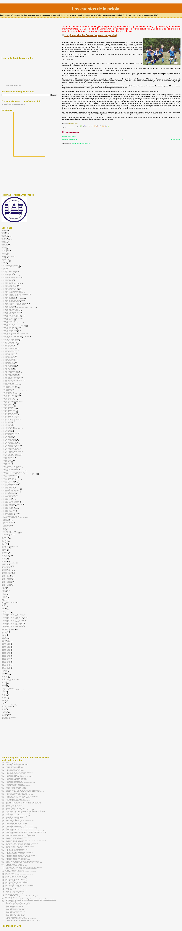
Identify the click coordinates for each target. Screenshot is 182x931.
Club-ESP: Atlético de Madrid (10, 395)
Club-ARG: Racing (7, 324)
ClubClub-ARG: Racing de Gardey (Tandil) (14, 517)
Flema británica (6, 566)
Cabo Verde (5, 261)
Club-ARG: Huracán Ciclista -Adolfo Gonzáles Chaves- (18, 307)
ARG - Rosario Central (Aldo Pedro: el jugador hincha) (18, 846)
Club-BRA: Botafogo (8, 351)
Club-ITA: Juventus (7, 460)
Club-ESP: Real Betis (8, 407)
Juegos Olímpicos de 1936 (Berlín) (12, 619)
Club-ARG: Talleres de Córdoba (11, 338)
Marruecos (5, 638)
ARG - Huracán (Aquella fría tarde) (12, 805)
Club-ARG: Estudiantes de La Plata (12, 298)
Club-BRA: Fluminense (8, 357)
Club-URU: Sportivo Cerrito (10, 513)
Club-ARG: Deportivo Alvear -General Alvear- (15, 294)
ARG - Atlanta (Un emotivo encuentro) (13, 767)
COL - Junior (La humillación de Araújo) (13, 870)
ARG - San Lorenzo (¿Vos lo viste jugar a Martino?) (17, 852)
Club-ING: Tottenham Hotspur (10, 454)
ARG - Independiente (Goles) (10, 814)
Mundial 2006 (6, 667)
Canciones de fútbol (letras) (10, 265)
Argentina (4, 244)
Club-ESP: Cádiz (7, 398)
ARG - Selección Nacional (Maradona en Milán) (16, 856)
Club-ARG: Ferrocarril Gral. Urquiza (12, 300)
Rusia (3, 693)
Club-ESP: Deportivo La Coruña (11, 401)
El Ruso (4, 551)
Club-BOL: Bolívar (7, 347)
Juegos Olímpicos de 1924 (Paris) (12, 616)
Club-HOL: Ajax (6, 431)
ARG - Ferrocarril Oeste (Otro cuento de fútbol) (16, 800)
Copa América (6, 520)
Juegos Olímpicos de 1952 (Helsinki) (13, 620)
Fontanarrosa (6, 567)
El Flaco (4, 545)
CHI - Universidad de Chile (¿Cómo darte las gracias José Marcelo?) (22, 867)
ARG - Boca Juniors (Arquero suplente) (13, 773)
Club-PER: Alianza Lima (9, 477)
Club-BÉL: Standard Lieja (9, 344)
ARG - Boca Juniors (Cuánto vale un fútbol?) (15, 779)
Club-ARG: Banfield (7, 282)
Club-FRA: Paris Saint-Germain (11, 428)
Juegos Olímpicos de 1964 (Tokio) (12, 622)
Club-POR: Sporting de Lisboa (11, 489)
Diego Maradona (7, 534)
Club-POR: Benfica (7, 486)
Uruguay (4, 712)
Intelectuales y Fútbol (8, 602)
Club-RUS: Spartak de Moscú (10, 492)
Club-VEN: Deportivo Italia (9, 516)
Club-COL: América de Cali (10, 378)
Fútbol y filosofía (6, 576)
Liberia (4, 635)
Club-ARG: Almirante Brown (10, 276)
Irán (3, 605)
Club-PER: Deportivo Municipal (11, 480)
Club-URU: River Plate (8, 510)
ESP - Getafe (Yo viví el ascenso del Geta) (14, 876)
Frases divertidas (7, 573)
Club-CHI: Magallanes (8, 369)
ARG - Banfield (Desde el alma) (11, 769)
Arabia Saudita (6, 239)
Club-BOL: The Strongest (9, 348)
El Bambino (5, 539)
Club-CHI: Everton (7, 368)
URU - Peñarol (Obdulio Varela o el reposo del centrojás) (19, 918)
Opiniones (5, 674)
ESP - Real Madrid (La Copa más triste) (13, 879)
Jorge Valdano (6, 613)
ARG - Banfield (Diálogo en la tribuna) (13, 770)
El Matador (5, 549)
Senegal (4, 694)
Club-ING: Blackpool (8, 436)
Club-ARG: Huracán (8, 306)
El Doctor (4, 543)
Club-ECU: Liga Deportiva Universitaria (13, 390)
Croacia (4, 528)
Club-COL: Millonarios (8, 383)
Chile (3, 268)
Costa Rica (5, 526)
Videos (4, 715)
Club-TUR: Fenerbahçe (9, 495)
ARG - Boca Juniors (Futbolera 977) (12, 781)
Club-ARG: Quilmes (7, 321)
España (4, 561)
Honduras (4, 596)
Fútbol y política (6, 584)
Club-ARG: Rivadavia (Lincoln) (11, 327)
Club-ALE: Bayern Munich (9, 271)
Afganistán (5, 230)
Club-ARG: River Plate (8, 329)
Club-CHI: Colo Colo (8, 366)
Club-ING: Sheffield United (10, 449)
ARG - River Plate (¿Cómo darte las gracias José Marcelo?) (20, 843)
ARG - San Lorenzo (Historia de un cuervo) (15, 849)
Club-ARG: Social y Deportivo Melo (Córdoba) (15, 336)
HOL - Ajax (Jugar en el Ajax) (10, 894)
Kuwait (4, 628)
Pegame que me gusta (8, 679)
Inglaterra (4, 600)
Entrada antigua (175, 139)
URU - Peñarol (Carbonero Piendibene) (13, 917)
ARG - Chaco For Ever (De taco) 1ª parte (14, 787)
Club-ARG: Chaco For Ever (10, 289)
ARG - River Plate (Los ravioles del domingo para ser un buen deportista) (24, 840)
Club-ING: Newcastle (8, 446)
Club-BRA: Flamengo (8, 356)
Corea (3, 523)
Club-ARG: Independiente (9, 309)
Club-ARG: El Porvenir (8, 297)
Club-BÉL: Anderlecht (8, 342)
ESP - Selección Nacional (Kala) (11, 887)
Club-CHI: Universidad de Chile (11, 377)
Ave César (5, 250)
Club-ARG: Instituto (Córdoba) (11, 310)
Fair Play (4, 564)
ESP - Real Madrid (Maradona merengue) (14, 880)
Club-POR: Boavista (8, 487)
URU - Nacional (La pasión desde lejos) (13, 911)
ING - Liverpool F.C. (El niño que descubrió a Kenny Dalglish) (20, 896)
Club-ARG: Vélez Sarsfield (10, 341)
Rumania (4, 691)
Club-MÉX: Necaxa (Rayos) (10, 469)
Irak (3, 603)
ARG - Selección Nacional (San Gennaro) (14, 858)
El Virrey (4, 554)
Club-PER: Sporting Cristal (10, 483)
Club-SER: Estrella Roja (9, 493)
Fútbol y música (6, 582)
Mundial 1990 (6, 661)
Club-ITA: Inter (6, 458)
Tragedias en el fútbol (8, 705)
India (3, 599)
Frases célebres (6, 570)
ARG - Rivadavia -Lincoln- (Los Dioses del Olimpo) (17, 837)
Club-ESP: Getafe (7, 404)
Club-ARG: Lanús (7, 313)
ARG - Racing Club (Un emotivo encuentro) (15, 834)
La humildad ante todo (8, 629)
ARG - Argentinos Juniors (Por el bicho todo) (15, 764)
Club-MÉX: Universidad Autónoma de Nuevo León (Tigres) (19, 474)
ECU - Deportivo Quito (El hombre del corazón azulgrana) (19, 871)
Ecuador (4, 537)
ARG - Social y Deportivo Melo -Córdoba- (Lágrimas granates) (20, 861)
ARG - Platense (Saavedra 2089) (11, 826)
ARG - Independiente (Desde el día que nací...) (16, 813)
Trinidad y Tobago (7, 706)
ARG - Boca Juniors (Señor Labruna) (13, 784)
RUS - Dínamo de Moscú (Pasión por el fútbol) (16, 903)
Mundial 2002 (6, 665)
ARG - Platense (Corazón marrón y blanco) (15, 822)
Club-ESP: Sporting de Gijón (10, 419)
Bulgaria (4, 259)
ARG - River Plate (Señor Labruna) (12, 841)
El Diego (4, 542)
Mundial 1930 (6, 641)
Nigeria (4, 670)
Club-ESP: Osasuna (8, 406)
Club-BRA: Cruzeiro (7, 354)
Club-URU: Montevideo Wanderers (12, 504)
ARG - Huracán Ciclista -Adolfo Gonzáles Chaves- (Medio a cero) (21, 809)
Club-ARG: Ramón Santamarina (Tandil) (14, 326)
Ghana (4, 587)
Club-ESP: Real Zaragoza (9, 416)
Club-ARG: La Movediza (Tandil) (11, 312)
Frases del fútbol (7, 572)
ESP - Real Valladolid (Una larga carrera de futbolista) (18, 885)
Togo (3, 703)
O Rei (3, 673)
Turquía (4, 709)
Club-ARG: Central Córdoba (10, 286)
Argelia (4, 242)
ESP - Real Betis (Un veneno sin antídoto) (14, 877)
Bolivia (4, 255)
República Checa (7, 688)
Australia (4, 247)
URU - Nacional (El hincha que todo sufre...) (15, 908)
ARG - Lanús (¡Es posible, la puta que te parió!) (16, 816)
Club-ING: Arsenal (7, 434)
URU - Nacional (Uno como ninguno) (13, 915)
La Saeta (4, 631)
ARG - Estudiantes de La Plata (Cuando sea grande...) (18, 794)
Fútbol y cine (5, 575)
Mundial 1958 (6, 649)
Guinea (4, 591)
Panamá (4, 676)
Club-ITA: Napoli (6, 463)
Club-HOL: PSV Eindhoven (10, 433)
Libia (3, 637)
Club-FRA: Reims (7, 430)
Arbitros (4, 241)
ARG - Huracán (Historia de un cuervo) (13, 808)
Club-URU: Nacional (8, 505)
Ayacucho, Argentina (13, 85)
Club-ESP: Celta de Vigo (9, 400)
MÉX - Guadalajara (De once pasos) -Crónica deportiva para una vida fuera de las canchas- (29, 900)
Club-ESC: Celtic (7, 392)
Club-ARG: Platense (8, 319)
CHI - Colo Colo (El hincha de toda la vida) (14, 865)
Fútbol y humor (6, 579)
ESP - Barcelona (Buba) (9, 873)
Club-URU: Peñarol (7, 507)
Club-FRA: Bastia (7, 422)
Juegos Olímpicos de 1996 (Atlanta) (12, 626)
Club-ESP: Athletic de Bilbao (10, 394)
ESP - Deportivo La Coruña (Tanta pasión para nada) (17, 874)
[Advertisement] (104, 23)
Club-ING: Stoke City (8, 452)
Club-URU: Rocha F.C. (8, 511)
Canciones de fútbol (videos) (10, 267)
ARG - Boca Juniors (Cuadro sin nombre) (14, 778)
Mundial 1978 (6, 656)
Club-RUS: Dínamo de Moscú (10, 490)
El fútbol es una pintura (8, 546)
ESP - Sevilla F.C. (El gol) (9, 888)
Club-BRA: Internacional (9, 360)
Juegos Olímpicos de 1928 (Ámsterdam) (14, 617)
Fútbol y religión (6, 585)
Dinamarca (5, 535)
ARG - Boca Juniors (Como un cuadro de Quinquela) (17, 776)
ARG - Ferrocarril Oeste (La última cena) (14, 799)
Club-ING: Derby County (9, 439)
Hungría (4, 597)
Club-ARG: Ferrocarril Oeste (10, 301)
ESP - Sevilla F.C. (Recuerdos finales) (13, 891)
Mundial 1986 (6, 659)
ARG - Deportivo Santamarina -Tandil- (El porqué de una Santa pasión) (23, 791)
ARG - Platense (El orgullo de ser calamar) (14, 823)
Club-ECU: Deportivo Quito (10, 387)
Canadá (4, 264)
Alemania (4, 233)
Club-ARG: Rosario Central (10, 330)
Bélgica (4, 252)
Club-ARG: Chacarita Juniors (10, 288)
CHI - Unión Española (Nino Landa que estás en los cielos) (19, 868)
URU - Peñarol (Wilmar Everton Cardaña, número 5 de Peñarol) (21, 920)
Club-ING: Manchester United (10, 445)
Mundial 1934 (6, 643)
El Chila (4, 540)
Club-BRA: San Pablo (8, 362)
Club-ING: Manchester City (10, 443)
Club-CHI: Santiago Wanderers (11, 372)
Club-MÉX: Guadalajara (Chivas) (11, 468)
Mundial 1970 (6, 653)
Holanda (4, 594)
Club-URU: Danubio (8, 499)
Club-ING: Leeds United (9, 440)
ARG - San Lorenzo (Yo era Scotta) (12, 850)
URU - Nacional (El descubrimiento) (12, 906)
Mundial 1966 (6, 652)
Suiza (3, 702)
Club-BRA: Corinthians (8, 353)
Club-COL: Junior (7, 381)
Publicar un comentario (69, 136)
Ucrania (4, 711)
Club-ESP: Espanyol (8, 403)
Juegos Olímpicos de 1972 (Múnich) (12, 623)
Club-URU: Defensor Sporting (10, 501)
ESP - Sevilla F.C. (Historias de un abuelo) (14, 890)
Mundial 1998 (6, 664)
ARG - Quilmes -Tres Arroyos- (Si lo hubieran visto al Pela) (19, 828)
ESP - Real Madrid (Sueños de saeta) (13, 884)
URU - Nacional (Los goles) (10, 912)
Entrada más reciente (69, 139)
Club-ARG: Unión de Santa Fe (11, 339)
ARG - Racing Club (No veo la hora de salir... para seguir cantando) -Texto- (24, 831)
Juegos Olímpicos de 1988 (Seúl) (12, 625)
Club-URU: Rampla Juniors (10, 508)
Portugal (4, 687)
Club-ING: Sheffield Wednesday (11, 451)
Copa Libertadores (7, 522)
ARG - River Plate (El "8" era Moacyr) (13, 838)
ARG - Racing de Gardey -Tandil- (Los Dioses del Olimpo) (19, 835)
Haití (3, 593)
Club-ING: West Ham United (10, 455)
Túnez (3, 708)
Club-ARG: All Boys (7, 274)
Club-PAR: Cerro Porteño (9, 475)
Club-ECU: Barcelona (8, 386)
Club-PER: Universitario (9, 484)
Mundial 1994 (6, 662)
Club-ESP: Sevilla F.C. (8, 418)
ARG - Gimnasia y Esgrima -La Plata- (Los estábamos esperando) (21, 803)
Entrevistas (5, 557)
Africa (3, 232)
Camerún (4, 262)
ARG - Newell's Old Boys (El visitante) (13, 819)
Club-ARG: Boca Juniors (9, 285)
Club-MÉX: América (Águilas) (10, 466)
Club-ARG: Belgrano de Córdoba (11, 283)
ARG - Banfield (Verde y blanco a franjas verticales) (17, 772)
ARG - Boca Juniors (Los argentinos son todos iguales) (18, 782)
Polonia (4, 685)
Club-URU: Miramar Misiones (10, 502)
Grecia (4, 588)
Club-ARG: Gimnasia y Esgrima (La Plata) (14, 303)
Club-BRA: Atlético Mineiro (10, 350)
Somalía (4, 697)
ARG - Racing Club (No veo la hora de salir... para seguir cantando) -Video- (24, 832)
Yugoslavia (5, 718)
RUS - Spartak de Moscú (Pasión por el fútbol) (15, 905)
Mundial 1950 (6, 646)
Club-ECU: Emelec (7, 389)
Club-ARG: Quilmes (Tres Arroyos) (12, 323)
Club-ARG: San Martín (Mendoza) (12, 335)
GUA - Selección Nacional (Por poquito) (13, 893)
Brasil (3, 258)
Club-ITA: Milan (6, 461)
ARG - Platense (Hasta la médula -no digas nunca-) (17, 825)
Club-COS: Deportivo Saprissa (11, 384)
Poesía (4, 684)
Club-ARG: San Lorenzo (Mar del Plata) (13, 333)
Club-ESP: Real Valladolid (9, 415)
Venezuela (5, 714)
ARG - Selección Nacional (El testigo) (13, 853)
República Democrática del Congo (12, 690)
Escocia (4, 558)
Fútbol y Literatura (7, 581)
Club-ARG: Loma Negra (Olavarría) (12, 315)
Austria (4, 248)
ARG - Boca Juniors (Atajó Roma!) (12, 775)
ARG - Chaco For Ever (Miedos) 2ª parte (14, 788)
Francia (4, 569)
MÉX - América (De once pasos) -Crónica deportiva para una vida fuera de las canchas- (28, 899)
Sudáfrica (4, 699)
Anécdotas (5, 236)
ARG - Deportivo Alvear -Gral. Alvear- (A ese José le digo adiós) (21, 790)
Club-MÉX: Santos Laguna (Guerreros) (13, 471)
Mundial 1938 (6, 644)
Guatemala (5, 590)
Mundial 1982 (6, 658)
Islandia (4, 606)
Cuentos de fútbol (72, 123)
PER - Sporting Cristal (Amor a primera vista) (15, 902)
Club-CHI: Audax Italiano (9, 365)
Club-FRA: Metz (6, 424)
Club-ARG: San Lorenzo (9, 332)
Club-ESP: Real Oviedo (9, 412)
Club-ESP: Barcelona (8, 397)
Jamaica (4, 610)
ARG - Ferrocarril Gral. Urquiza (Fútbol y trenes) (16, 797)
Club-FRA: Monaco (7, 425)
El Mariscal (5, 548)
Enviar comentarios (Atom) (81, 143)
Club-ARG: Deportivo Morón (10, 295)
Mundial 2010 (6, 668)
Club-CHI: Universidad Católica (11, 375)
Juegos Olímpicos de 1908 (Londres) (13, 614)
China (3, 270)
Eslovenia (4, 560)
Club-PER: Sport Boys (8, 481)
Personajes (5, 681)
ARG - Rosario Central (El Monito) (12, 847)
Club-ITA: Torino (6, 465)
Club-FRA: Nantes (7, 427)
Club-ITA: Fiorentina (8, 457)
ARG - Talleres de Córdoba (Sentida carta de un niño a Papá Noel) (22, 862)
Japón (3, 611)
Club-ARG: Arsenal (7, 279)
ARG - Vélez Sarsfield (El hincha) (12, 864)
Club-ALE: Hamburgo (8, 273)
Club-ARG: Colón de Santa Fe (11, 291)
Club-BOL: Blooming (8, 345)
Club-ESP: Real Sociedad (9, 413)
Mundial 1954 (6, 647)
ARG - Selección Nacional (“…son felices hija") (16, 859)
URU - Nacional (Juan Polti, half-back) (13, 909)
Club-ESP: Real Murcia (8, 410)
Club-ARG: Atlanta (7, 280)
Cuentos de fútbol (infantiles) (10, 532)
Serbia (3, 696)
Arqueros (4, 245)
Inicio (123, 139)
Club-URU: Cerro (7, 498)
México (4, 640)
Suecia (4, 700)
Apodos (4, 238)
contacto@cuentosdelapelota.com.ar (13, 104)
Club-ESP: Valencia (7, 421)
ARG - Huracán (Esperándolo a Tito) (12, 806)
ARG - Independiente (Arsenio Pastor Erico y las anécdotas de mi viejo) (23, 811)
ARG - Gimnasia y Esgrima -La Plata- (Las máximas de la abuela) (21, 802)
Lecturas (4, 632)
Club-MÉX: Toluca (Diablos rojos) (11, 472)
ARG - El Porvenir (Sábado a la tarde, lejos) (15, 793)
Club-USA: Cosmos (7, 514)
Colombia (4, 519)
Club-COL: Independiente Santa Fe (12, 380)
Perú (3, 682)
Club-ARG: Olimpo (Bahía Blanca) (12, 318)
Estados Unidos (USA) (8, 563)
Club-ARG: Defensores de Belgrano (12, 292)
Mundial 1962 (6, 650)
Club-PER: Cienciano (8, 478)
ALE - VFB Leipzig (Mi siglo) (10, 763)
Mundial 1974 (6, 655)
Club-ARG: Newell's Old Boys (10, 316)
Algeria (4, 235)
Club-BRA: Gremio (7, 359)
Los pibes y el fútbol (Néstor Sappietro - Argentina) (90, 35)
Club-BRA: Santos (7, 363)
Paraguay (4, 677)
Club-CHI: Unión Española (9, 374)
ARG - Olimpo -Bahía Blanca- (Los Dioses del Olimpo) (18, 820)
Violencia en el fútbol (8, 717)
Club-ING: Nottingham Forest (10, 448)
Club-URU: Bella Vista (8, 496)
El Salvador (5, 552)
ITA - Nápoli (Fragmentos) (9, 897)
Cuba (3, 529)
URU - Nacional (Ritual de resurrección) (13, 914)
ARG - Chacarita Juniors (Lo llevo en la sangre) (16, 785)
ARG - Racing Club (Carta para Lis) (12, 829)
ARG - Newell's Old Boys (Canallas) (12, 817)
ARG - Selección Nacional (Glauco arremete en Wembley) (19, 855)
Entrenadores (6, 555)
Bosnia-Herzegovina (8, 256)
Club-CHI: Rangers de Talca (10, 371)
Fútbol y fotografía (7, 578)
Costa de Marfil (6, 525)
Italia (3, 608)
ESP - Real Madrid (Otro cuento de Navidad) (15, 882)
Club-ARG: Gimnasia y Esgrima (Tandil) (13, 304)
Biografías (5, 253)
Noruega (4, 671)
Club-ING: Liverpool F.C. (9, 442)
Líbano (4, 634)
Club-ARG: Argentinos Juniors (11, 277)
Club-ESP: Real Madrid (9, 409)
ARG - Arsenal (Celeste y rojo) (11, 766)
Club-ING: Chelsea (7, 437)
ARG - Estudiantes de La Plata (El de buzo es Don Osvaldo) (20, 796)
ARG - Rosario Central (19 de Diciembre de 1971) (17, 844)
